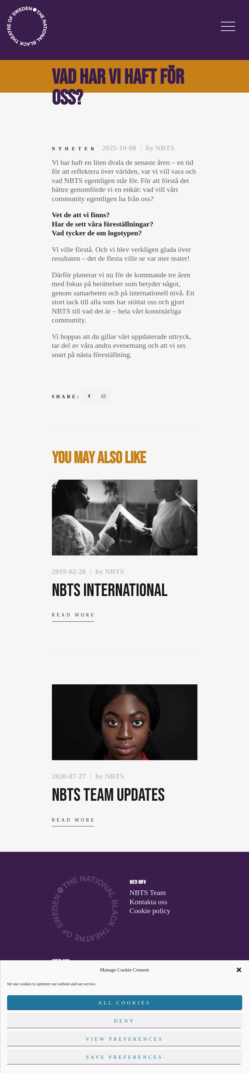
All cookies (124, 1002)
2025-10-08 (119, 148)
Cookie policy (150, 911)
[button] (238, 970)
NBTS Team (148, 892)
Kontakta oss (148, 902)
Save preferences (124, 1057)
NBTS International (110, 590)
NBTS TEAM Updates (108, 795)
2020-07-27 (69, 776)
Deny (124, 1021)
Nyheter (75, 148)
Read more (74, 614)
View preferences (124, 1039)
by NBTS (160, 148)
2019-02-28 (69, 571)
